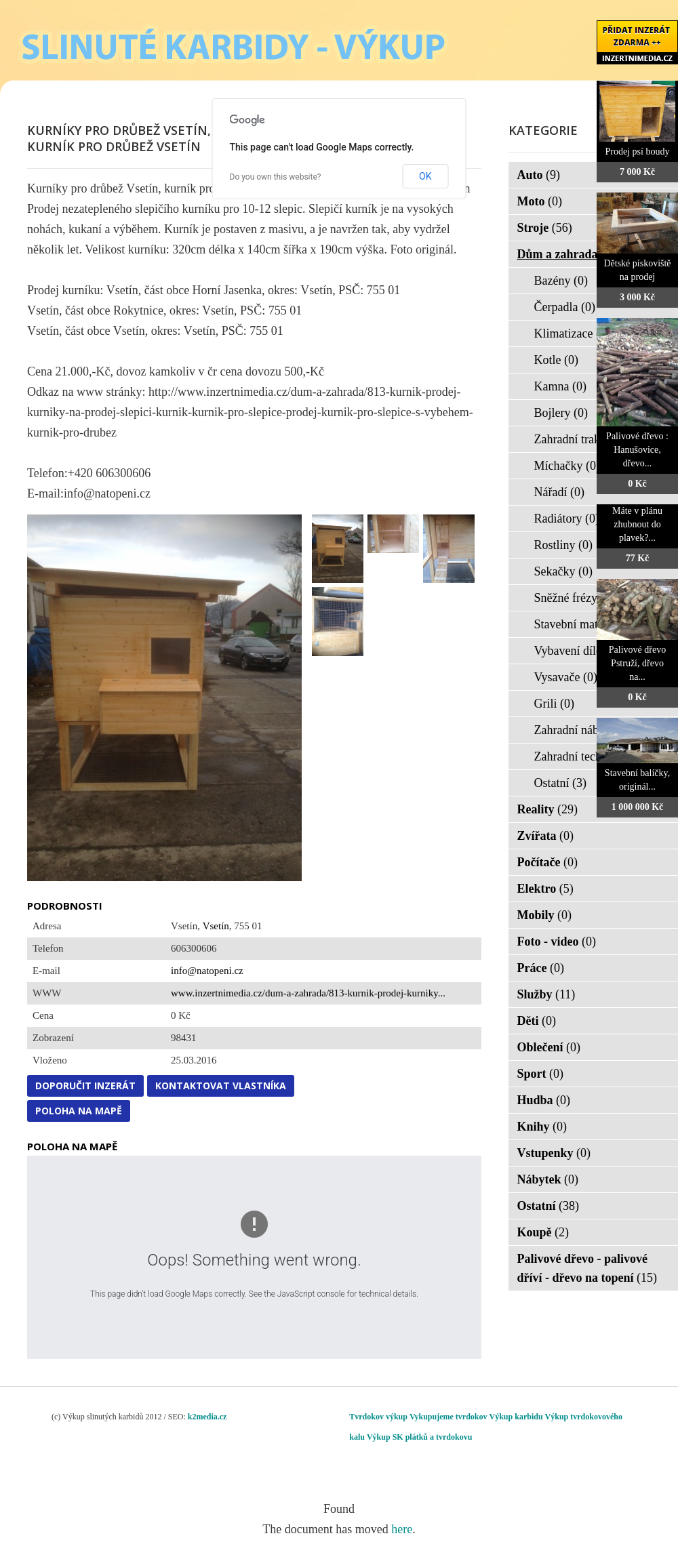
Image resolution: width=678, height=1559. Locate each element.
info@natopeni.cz (207, 970)
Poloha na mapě (78, 1110)
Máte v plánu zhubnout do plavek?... (637, 524)
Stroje (544, 228)
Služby (546, 994)
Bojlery (561, 413)
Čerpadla (564, 307)
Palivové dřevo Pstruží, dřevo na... (637, 663)
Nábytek (548, 1179)
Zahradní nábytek (585, 730)
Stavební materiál (585, 624)
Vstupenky (554, 1153)
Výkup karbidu (516, 1416)
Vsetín (216, 925)
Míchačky (567, 465)
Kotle (556, 360)
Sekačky (563, 571)
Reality (547, 809)
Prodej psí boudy (637, 151)
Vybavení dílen (579, 650)
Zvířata (545, 836)
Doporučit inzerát (85, 1085)
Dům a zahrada (566, 254)
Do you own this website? (275, 177)
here (401, 1529)
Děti (536, 1021)
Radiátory (566, 518)
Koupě (543, 1232)
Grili (554, 703)
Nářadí (559, 492)
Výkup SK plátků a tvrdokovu (419, 1437)
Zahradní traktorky (588, 439)
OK (425, 176)
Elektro (545, 888)
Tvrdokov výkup (378, 1416)
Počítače (547, 862)
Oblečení (549, 1047)
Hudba (544, 1100)
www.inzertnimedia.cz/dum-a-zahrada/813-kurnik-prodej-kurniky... (308, 993)
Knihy (542, 1126)
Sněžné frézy (574, 598)
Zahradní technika (587, 756)
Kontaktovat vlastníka (220, 1085)
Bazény (561, 280)
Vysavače (565, 677)
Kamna (560, 386)
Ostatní (560, 783)
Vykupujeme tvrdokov (448, 1416)
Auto (539, 175)
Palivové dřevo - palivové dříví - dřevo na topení (587, 1268)
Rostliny (563, 545)
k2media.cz (207, 1416)
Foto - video (556, 941)
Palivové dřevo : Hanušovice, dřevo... (637, 449)
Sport (540, 1073)
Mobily (544, 915)
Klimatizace (572, 333)
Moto (539, 201)
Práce (540, 968)
